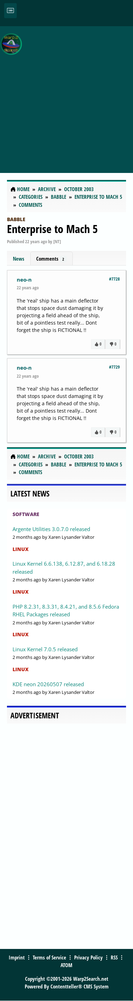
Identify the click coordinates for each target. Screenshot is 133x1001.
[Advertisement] (66, 95)
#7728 (114, 279)
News (18, 258)
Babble (16, 219)
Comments (51, 258)
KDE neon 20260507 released (48, 684)
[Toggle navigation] (10, 11)
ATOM (66, 965)
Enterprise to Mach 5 (52, 228)
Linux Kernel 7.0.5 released (45, 649)
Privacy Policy (88, 957)
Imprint (17, 957)
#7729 (114, 367)
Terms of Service (49, 957)
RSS (114, 957)
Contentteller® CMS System (79, 986)
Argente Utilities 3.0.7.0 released (51, 528)
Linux (21, 549)
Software (26, 514)
